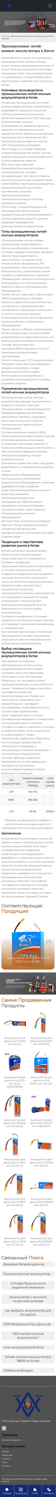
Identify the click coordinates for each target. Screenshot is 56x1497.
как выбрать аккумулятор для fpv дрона (28, 1312)
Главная (5, 36)
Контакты (49, 1491)
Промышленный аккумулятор (26, 1274)
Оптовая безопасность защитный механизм (28, 1285)
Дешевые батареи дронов (23, 1264)
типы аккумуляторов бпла (23, 1347)
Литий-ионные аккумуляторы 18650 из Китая (28, 1359)
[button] (49, 942)
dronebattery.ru (12, 125)
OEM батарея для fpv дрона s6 (27, 1324)
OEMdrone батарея (18, 1370)
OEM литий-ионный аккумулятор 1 (28, 1335)
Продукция (21, 1491)
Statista (43, 896)
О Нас (35, 1491)
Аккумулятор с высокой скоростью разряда (28, 1299)
